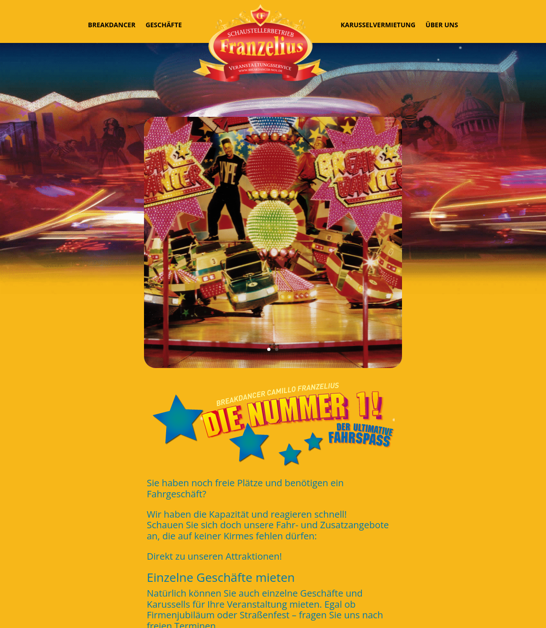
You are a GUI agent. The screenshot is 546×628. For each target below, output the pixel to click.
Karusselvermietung (378, 24)
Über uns (442, 24)
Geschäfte (163, 24)
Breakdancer (112, 24)
